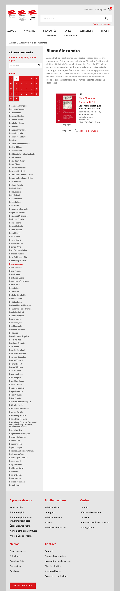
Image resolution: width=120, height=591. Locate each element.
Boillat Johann (15, 302)
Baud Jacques (15, 157)
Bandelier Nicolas (16, 123)
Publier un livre (52, 507)
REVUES (105, 30)
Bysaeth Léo (14, 485)
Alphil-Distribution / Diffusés (23, 530)
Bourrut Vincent (16, 360)
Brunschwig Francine (18, 419)
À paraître (29, 30)
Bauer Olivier (14, 164)
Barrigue (13, 140)
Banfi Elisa (13, 126)
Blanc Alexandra (16, 264)
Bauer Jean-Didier (17, 161)
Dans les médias (17, 561)
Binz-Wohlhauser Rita (18, 257)
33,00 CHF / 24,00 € (84, 130)
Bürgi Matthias (15, 464)
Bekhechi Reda (15, 188)
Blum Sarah (14, 291)
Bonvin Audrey (15, 319)
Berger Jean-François (18, 209)
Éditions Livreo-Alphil (20, 525)
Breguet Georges (16, 391)
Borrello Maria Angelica (19, 336)
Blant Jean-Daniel (16, 277)
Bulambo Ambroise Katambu (21, 450)
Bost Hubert (14, 346)
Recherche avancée (102, 24)
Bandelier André (16, 119)
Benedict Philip (15, 198)
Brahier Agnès (15, 377)
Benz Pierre (14, 205)
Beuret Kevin (14, 233)
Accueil (12, 30)
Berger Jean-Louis (17, 212)
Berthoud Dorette (16, 219)
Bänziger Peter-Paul (17, 130)
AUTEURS (51, 35)
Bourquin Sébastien (17, 357)
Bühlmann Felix (15, 444)
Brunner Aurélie (15, 412)
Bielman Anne (15, 247)
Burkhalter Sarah (16, 468)
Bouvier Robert (15, 364)
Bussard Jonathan (17, 481)
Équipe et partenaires (55, 556)
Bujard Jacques (15, 447)
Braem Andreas (15, 374)
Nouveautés (49, 30)
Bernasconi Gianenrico (18, 216)
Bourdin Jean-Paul (17, 350)
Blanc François (15, 267)
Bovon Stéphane (16, 367)
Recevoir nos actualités (56, 576)
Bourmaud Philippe (17, 353)
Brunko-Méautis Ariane (18, 408)
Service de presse (18, 551)
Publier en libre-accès (55, 527)
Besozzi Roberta (16, 226)
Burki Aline (13, 471)
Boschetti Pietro (15, 339)
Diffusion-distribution (90, 512)
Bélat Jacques (15, 191)
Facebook (14, 571)
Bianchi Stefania (16, 243)
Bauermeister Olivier (18, 171)
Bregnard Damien (16, 388)
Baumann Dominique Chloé (20, 174)
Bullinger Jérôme (16, 454)
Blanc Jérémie (15, 271)
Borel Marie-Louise (17, 329)
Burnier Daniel (15, 475)
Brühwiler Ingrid (16, 405)
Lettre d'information (22, 585)
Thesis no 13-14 (87, 101)
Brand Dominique (16, 381)
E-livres (48, 522)
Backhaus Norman (17, 109)
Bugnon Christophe (17, 437)
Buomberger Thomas (18, 457)
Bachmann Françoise (18, 105)
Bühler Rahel (14, 440)
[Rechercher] (76, 18)
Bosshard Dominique (18, 343)
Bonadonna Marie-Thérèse (20, 308)
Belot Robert (14, 195)
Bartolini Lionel (15, 150)
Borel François (15, 326)
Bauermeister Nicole (17, 167)
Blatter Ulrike (14, 284)
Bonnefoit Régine (16, 315)
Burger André (15, 461)
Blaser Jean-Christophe (19, 281)
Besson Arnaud (15, 229)
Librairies (84, 507)
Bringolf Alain (15, 398)
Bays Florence (15, 181)
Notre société (16, 507)
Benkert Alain (14, 202)
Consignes (50, 512)
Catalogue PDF (87, 527)
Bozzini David (15, 370)
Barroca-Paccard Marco (19, 143)
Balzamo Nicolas (16, 116)
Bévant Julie (14, 236)
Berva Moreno (15, 222)
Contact (49, 551)
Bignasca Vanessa (16, 253)
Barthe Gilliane (15, 147)
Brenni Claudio (15, 394)
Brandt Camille (15, 384)
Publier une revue (53, 517)
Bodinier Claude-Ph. (17, 295)
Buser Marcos (15, 478)
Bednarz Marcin (16, 185)
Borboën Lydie (15, 322)
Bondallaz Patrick (16, 312)
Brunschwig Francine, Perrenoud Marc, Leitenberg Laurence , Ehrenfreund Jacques (23, 424)
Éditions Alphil (17, 512)
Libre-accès (70, 35)
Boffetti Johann (15, 298)
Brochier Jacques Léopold (20, 401)
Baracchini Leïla (16, 133)
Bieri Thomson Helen (18, 250)
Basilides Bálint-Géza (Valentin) (22, 154)
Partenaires (15, 566)
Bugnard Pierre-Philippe (19, 433)
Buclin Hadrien (15, 430)
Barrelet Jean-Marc (17, 136)
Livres (68, 30)
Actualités (14, 556)
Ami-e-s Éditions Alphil (21, 535)
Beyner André (15, 240)
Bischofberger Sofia (17, 260)
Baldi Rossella (15, 112)
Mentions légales (53, 571)
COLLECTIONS (86, 30)
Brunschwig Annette (17, 415)
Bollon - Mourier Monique (19, 305)
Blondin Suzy (14, 288)
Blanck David (14, 274)
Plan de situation (53, 566)
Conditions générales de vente (94, 522)
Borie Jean (13, 333)
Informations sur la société (57, 561)
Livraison (84, 517)
